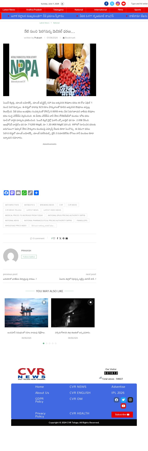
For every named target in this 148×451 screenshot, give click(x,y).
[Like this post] (54, 238)
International (100, 10)
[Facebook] (106, 4)
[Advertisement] (50, 167)
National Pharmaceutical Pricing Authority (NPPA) (48, 220)
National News (12, 220)
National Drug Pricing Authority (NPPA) (66, 215)
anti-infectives (12, 205)
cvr (61, 205)
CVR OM (76, 399)
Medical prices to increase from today (24, 215)
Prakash (38, 38)
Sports (137, 10)
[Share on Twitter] (60, 238)
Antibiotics (29, 205)
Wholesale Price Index (15, 225)
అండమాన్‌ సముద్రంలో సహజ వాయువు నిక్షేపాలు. (26, 332)
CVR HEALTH (79, 413)
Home (39, 387)
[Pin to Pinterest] (63, 238)
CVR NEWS (78, 387)
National (79, 10)
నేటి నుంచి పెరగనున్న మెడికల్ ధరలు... (43, 225)
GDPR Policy (39, 400)
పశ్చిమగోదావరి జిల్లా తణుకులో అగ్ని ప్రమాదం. (73, 332)
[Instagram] (118, 4)
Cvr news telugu (13, 210)
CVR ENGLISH (80, 393)
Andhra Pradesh (34, 10)
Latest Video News (52, 210)
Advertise (118, 387)
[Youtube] (123, 4)
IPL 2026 (117, 393)
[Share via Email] (67, 238)
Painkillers (82, 220)
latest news (32, 210)
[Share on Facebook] (57, 238)
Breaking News (47, 205)
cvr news (72, 205)
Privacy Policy (40, 414)
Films (120, 10)
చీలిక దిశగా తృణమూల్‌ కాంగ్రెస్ (69, 16)
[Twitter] (112, 4)
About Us (42, 393)
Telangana (58, 10)
